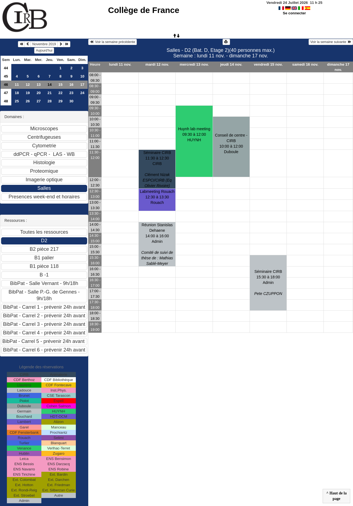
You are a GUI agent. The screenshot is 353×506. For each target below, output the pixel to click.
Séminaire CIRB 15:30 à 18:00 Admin (268, 282)
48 (6, 101)
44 (6, 68)
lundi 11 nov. (120, 64)
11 (17, 84)
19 (28, 93)
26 (28, 101)
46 (6, 84)
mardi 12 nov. (157, 64)
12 (28, 84)
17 (82, 84)
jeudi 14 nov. (231, 64)
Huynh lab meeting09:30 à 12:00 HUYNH (194, 134)
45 (6, 76)
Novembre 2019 (44, 44)
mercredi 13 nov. (194, 64)
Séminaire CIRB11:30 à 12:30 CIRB (157, 169)
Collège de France (143, 10)
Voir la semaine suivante (330, 42)
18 (17, 93)
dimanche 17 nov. (338, 67)
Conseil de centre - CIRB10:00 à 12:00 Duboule (231, 143)
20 (39, 93)
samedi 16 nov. (305, 64)
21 (49, 93)
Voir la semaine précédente (112, 42)
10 (82, 76)
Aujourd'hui (44, 50)
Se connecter (294, 13)
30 (71, 101)
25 (17, 101)
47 (6, 93)
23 (71, 93)
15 (60, 84)
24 (82, 93)
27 (39, 101)
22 (60, 93)
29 (60, 101)
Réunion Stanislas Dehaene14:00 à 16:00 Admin (157, 244)
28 (49, 101)
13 (39, 84)
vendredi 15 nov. (268, 64)
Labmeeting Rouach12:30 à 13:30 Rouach (157, 197)
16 (71, 84)
